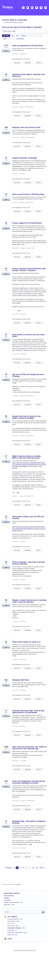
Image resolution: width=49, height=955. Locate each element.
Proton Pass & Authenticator (15, 932)
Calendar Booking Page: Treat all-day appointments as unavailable (28, 711)
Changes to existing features (26, 106)
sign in (18, 884)
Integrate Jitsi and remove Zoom (26, 127)
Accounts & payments (14, 919)
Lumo (9, 923)
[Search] (43, 912)
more (19, 310)
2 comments (15, 314)
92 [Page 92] (37, 867)
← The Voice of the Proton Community (12, 22)
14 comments (15, 137)
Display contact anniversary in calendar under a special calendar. (29, 601)
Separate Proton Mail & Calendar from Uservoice (28, 75)
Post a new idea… (9, 895)
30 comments (15, 53)
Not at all (18, 63)
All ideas (6, 898)
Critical (39, 63)
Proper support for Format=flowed (27, 223)
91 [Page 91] (33, 867)
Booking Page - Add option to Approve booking (29, 822)
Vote (6, 50)
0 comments (15, 579)
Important (28, 63)
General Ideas (12, 921)
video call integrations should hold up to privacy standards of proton (28, 782)
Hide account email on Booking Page (28, 194)
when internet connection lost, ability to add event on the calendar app (29, 748)
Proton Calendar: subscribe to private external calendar (28, 563)
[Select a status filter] (8, 39)
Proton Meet (11, 930)
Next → (42, 867)
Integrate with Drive (20, 680)
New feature (23, 53)
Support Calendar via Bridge (24, 158)
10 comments (15, 248)
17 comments (15, 800)
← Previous (7, 867)
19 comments (15, 760)
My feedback (20, 38)
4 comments (15, 541)
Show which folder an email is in (26, 642)
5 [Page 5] (26, 867)
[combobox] (23, 912)
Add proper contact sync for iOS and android (28, 517)
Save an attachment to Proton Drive (27, 46)
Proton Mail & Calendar (14, 928)
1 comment (15, 106)
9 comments (15, 435)
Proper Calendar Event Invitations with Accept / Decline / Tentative (29, 269)
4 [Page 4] (23, 867)
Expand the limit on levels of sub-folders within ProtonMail (26, 417)
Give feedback (12, 916)
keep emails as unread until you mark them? (28, 335)
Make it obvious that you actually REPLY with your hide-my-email (26, 457)
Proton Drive (11, 925)
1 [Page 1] (14, 867)
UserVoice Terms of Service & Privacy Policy (24, 950)
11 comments (15, 353)
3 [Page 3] (20, 867)
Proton (10, 939)
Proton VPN (11, 934)
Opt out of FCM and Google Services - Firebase (28, 375)
